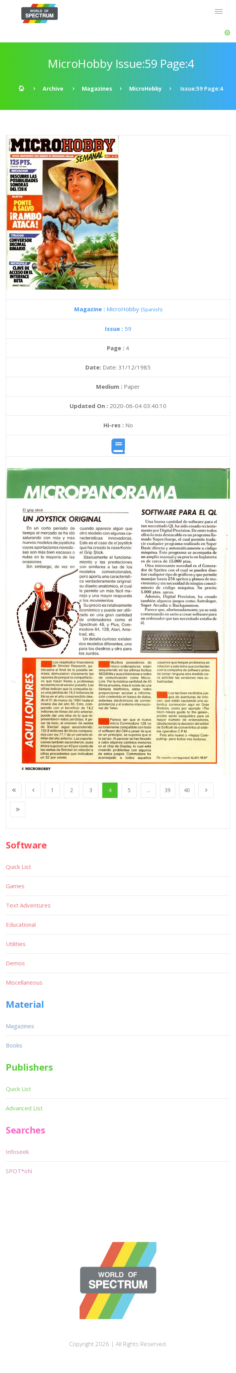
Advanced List (24, 1108)
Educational (21, 924)
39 (168, 790)
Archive (53, 88)
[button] (227, 33)
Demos (15, 963)
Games (15, 886)
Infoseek (17, 1151)
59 (118, 328)
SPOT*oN (19, 1171)
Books (14, 1045)
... (148, 790)
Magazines (97, 88)
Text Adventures (28, 905)
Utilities (16, 944)
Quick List (18, 866)
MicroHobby (145, 88)
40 (187, 790)
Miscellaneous (24, 982)
